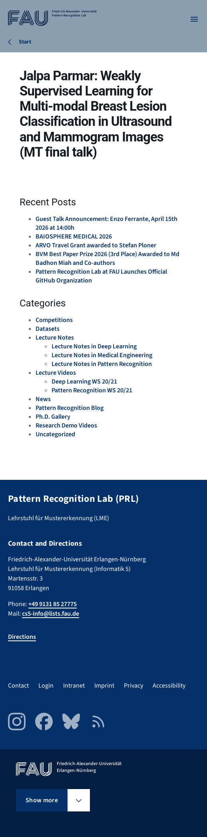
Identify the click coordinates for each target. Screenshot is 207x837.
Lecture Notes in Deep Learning (94, 346)
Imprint (104, 685)
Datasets (48, 328)
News (43, 399)
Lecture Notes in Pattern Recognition (102, 364)
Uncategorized (55, 434)
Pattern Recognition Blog (70, 408)
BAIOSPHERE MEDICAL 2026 (74, 236)
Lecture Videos (56, 372)
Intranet (74, 685)
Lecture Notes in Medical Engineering (102, 355)
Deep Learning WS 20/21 (84, 381)
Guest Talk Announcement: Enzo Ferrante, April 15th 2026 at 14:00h (106, 223)
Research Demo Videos (66, 425)
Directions (22, 636)
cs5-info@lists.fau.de (50, 613)
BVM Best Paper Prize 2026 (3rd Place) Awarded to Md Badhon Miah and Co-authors (107, 258)
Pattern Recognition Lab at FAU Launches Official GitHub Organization (101, 276)
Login (46, 685)
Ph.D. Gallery (53, 416)
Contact (18, 685)
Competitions (54, 320)
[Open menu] (194, 19)
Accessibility (169, 685)
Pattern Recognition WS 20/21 (92, 390)
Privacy (133, 685)
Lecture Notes (55, 337)
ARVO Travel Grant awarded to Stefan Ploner (96, 245)
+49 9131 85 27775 (52, 604)
